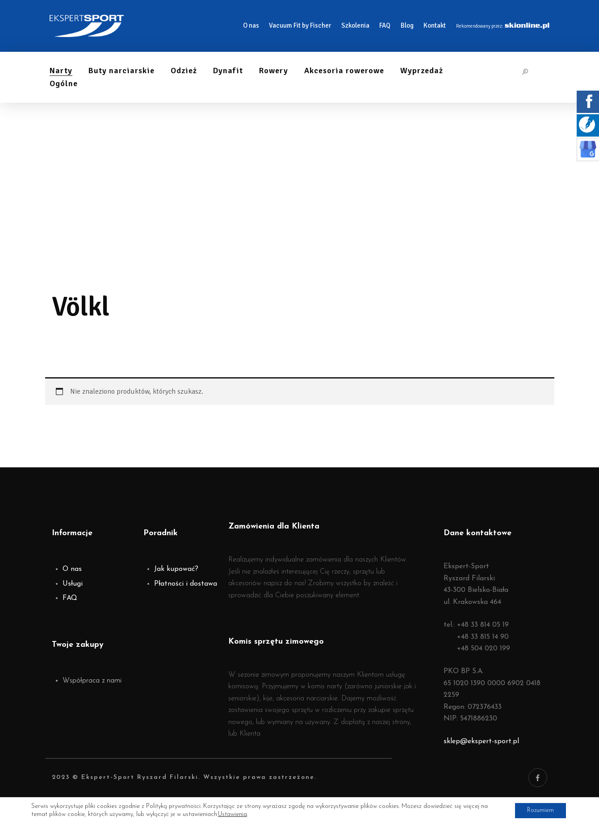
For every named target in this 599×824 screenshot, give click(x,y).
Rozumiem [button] (539, 810)
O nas (72, 569)
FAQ (70, 598)
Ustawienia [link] (232, 814)
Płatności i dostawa (185, 583)
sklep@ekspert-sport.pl (481, 741)
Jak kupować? (176, 569)
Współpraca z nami (92, 680)
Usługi (73, 583)
